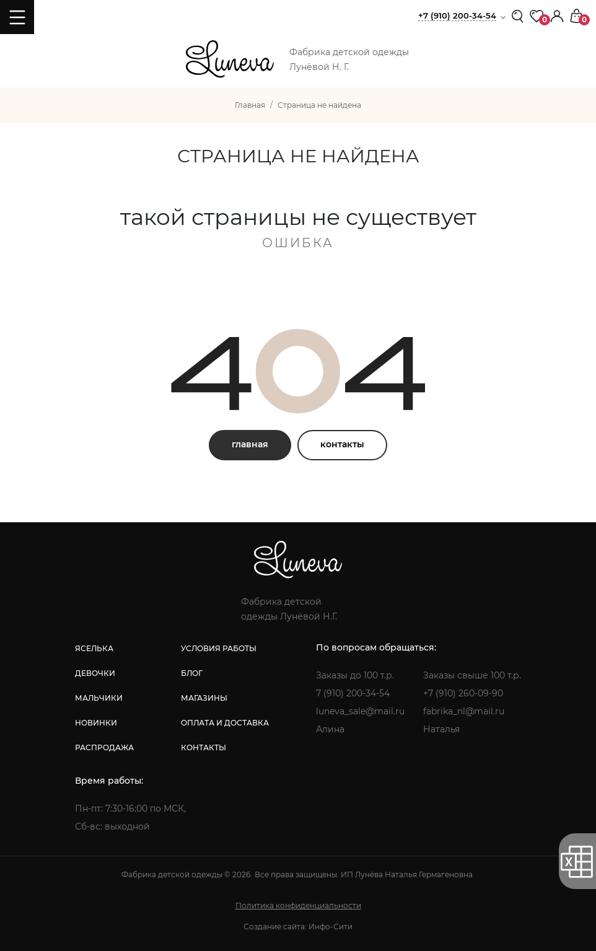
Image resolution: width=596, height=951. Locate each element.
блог (192, 673)
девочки (95, 673)
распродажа (104, 747)
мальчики (99, 698)
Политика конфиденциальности (298, 905)
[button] (557, 15)
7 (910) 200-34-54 (353, 693)
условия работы (218, 648)
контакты (342, 444)
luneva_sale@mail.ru (360, 711)
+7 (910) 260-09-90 (463, 693)
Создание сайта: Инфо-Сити (298, 926)
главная (250, 444)
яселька (94, 648)
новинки (96, 722)
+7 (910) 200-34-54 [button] (457, 15)
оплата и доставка (225, 722)
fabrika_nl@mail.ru (463, 711)
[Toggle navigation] (17, 17)
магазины (204, 698)
